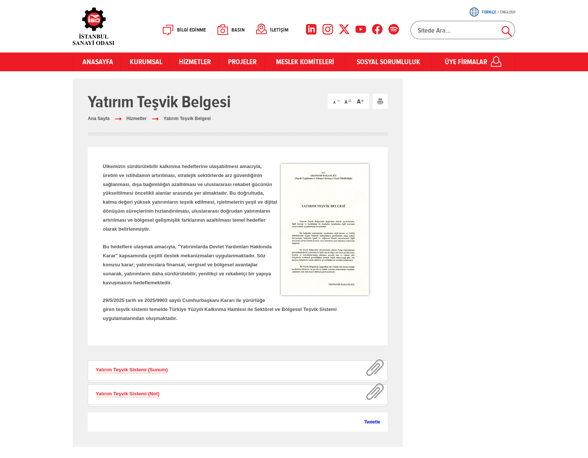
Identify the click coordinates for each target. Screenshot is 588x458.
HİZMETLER (194, 61)
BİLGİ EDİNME (191, 30)
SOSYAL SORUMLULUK (388, 61)
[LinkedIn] (311, 29)
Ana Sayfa (99, 118)
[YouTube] (361, 29)
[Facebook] (377, 29)
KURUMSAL (145, 61)
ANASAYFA (96, 61)
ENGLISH (507, 12)
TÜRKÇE (489, 12)
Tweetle (372, 422)
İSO (113, 26)
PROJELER (241, 61)
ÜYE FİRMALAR (466, 61)
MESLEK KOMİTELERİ (305, 61)
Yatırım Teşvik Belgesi (187, 118)
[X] (344, 29)
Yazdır (380, 101)
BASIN (237, 30)
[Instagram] (327, 29)
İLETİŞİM (279, 30)
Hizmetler (136, 118)
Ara (507, 31)
